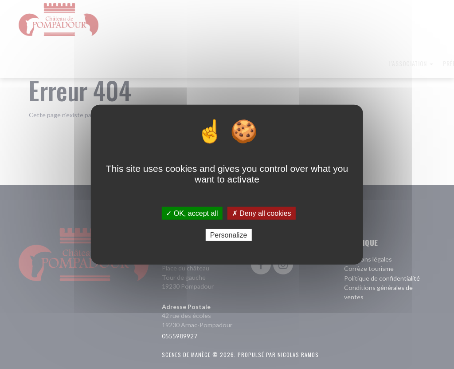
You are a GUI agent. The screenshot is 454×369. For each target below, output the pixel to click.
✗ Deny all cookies (261, 213)
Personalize (228, 235)
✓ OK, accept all (192, 213)
